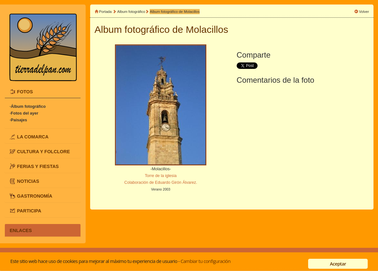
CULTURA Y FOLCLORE (43, 151)
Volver (364, 12)
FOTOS (25, 91)
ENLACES (21, 230)
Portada (105, 12)
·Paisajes (18, 120)
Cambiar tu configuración (206, 261)
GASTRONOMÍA (34, 195)
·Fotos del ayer (24, 113)
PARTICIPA (29, 210)
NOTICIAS (28, 180)
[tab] (42, 92)
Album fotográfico (131, 12)
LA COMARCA (33, 136)
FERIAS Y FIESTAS (38, 166)
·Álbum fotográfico (28, 106)
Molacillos (207, 29)
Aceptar (338, 263)
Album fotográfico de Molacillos (175, 12)
